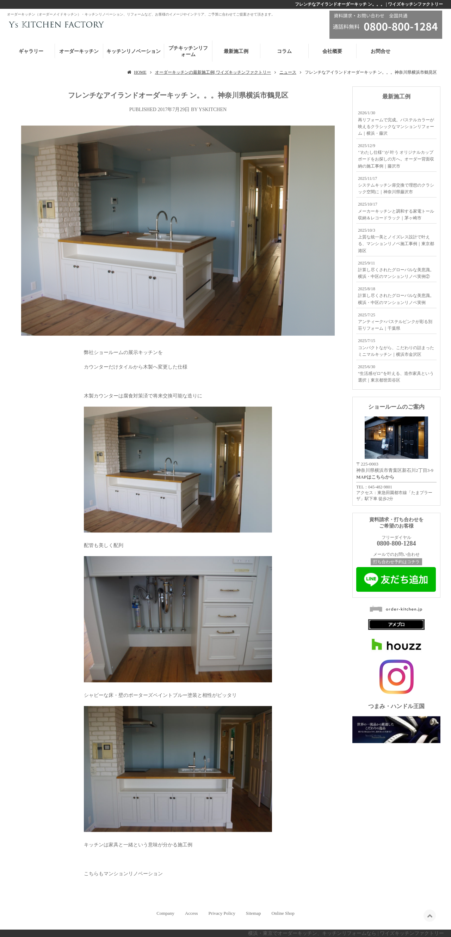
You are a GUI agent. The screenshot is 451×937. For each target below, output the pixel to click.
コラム (284, 51)
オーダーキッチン (79, 51)
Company (165, 913)
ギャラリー (31, 51)
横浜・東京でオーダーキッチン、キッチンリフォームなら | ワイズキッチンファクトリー (346, 933)
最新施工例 (236, 51)
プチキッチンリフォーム (188, 51)
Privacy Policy (222, 913)
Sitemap (253, 913)
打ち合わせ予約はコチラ (396, 561)
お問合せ (380, 51)
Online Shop (282, 913)
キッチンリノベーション (133, 51)
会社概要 (332, 51)
